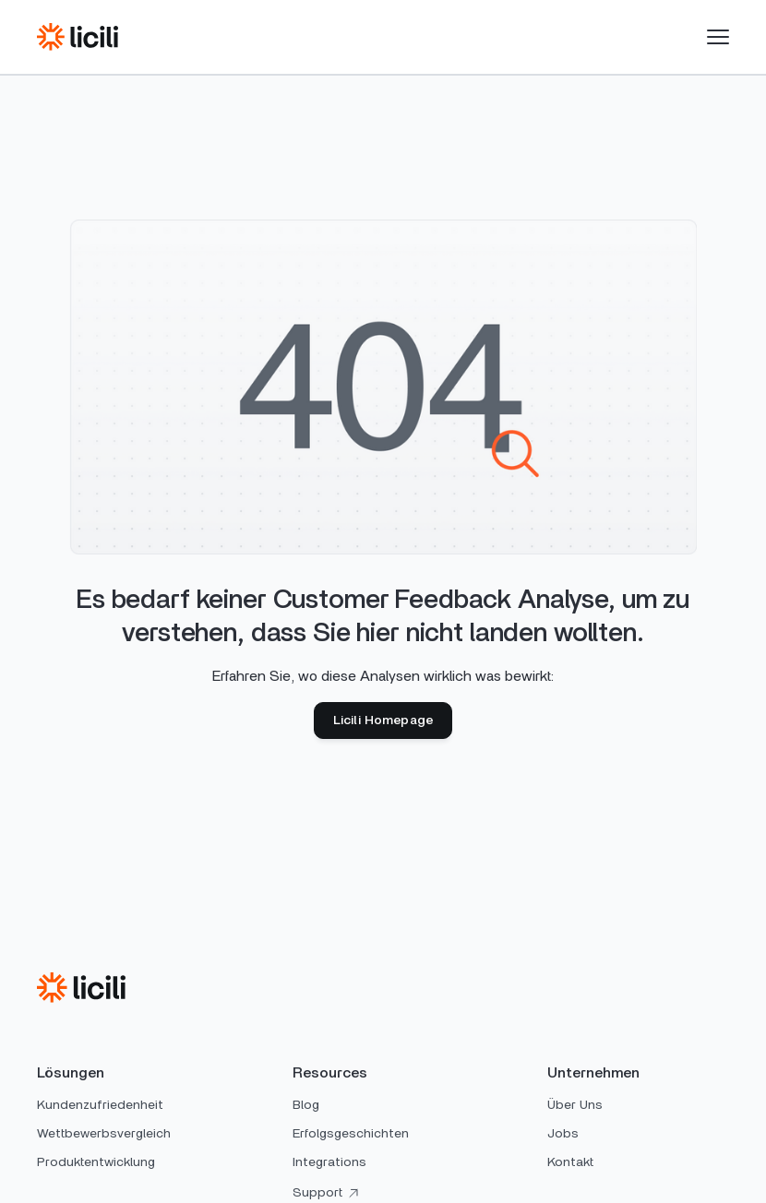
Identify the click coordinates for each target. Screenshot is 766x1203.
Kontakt (570, 1162)
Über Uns (575, 1105)
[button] (718, 37)
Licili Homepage (383, 720)
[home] (77, 37)
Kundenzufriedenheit (100, 1105)
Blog (306, 1105)
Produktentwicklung (96, 1162)
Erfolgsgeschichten (351, 1133)
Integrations (329, 1162)
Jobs (563, 1133)
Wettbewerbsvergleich (104, 1133)
